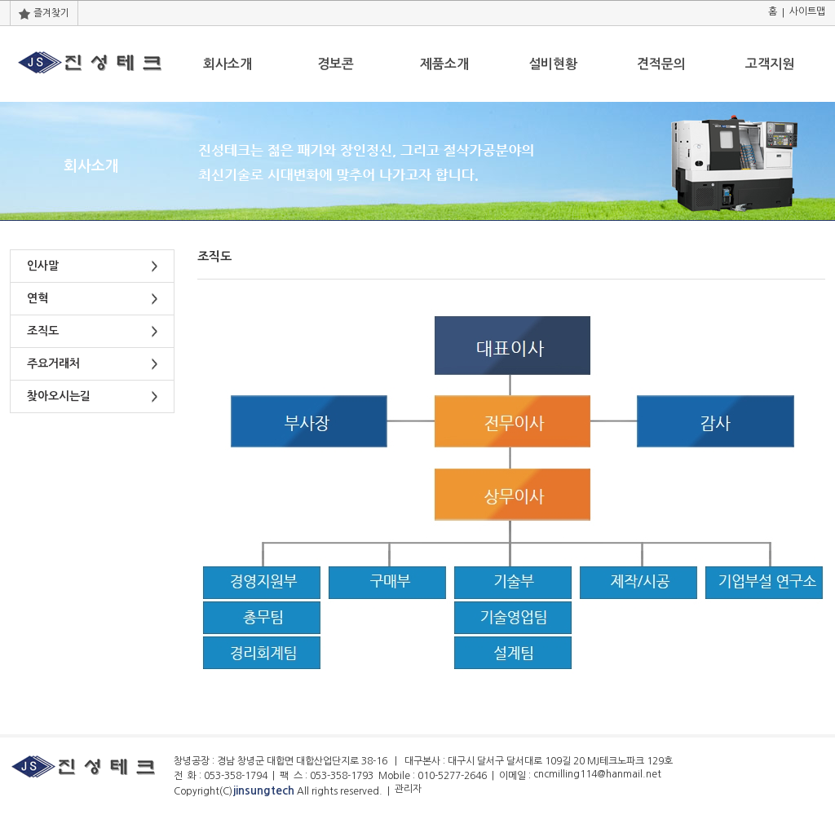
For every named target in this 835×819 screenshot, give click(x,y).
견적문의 (661, 64)
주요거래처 (53, 363)
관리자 (408, 789)
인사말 (43, 265)
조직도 (43, 331)
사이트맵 (807, 11)
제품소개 (444, 64)
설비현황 (552, 64)
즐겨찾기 (43, 13)
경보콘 (335, 64)
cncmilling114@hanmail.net (597, 774)
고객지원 (769, 64)
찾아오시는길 (59, 396)
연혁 (37, 298)
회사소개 (227, 64)
